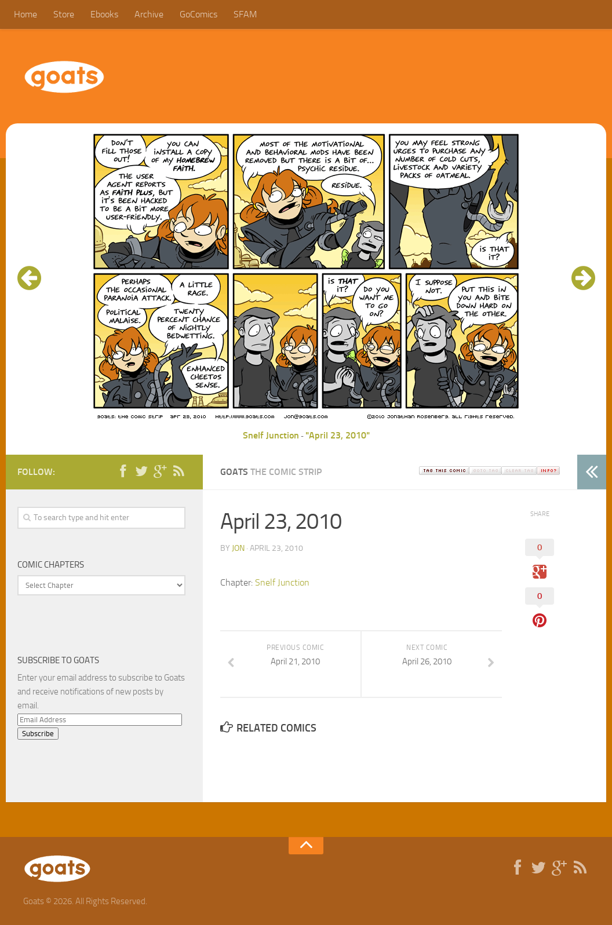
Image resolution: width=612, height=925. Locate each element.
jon (238, 548)
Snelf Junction (271, 435)
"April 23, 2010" (337, 435)
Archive (148, 14)
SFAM (245, 14)
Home (25, 14)
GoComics (198, 14)
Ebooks (104, 14)
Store (63, 14)
